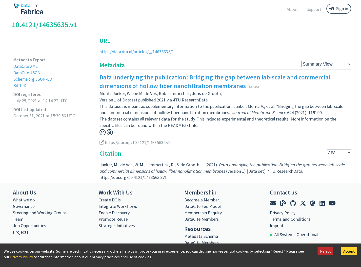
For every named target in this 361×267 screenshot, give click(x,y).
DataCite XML (26, 66)
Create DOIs (110, 199)
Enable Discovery (114, 212)
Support (314, 9)
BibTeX (19, 85)
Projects (20, 232)
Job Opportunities (29, 225)
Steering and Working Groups (40, 212)
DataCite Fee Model (202, 206)
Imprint (276, 225)
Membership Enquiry (203, 212)
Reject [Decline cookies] (325, 251)
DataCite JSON (27, 72)
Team (18, 219)
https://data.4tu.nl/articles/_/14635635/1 (137, 51)
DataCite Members (201, 219)
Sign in (338, 8)
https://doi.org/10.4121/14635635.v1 (136, 142)
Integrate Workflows (118, 206)
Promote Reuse (113, 219)
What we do (24, 199)
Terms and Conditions (290, 219)
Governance (24, 206)
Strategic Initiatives (117, 225)
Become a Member (201, 199)
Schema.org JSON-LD (33, 79)
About (292, 9)
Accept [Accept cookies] (349, 251)
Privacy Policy (21, 256)
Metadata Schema (201, 236)
